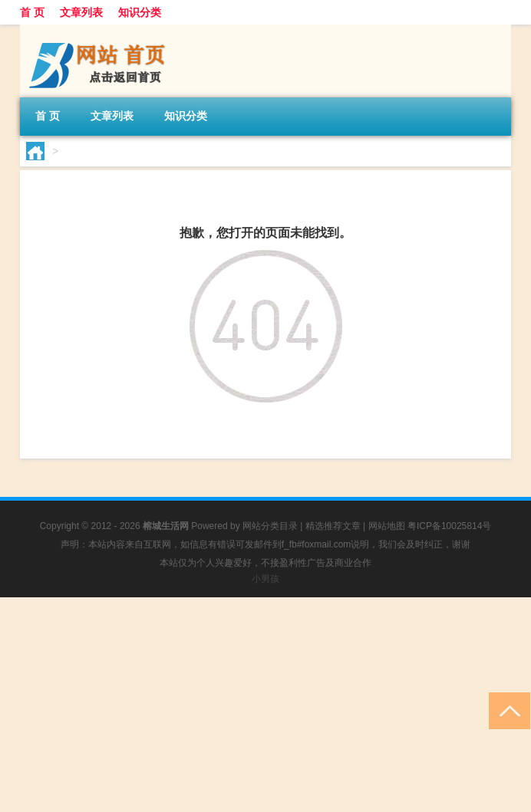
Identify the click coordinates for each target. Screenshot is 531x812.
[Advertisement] (265, 704)
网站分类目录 (270, 526)
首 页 (32, 12)
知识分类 (139, 12)
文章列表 (81, 12)
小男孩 (265, 579)
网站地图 (386, 526)
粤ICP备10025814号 (449, 526)
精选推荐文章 (333, 526)
